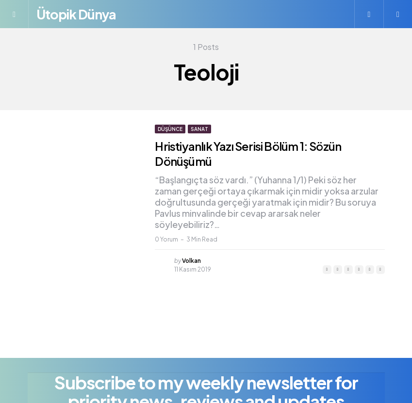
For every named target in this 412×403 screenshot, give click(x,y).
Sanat (199, 129)
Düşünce (170, 129)
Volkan (191, 260)
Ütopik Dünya (78, 13)
